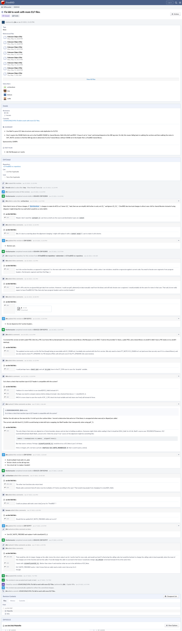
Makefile (10, 609)
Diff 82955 (27, 318)
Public (16, 16)
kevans (8, 115)
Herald (8, 188)
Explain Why (71, 583)
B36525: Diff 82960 (41, 469)
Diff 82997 (27, 525)
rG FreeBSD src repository (12, 166)
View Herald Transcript (34, 188)
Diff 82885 (27, 240)
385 (6, 396)
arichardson (11, 87)
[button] (180, 2)
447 (6, 368)
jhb (15, 22)
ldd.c (8, 612)
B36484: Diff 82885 (41, 251)
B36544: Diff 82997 (41, 539)
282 (6, 269)
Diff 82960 (27, 453)
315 (6, 217)
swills (9, 99)
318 (6, 502)
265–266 (8, 483)
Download (24, 310)
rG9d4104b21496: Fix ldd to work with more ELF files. (21, 121)
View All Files (91, 79)
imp (8, 91)
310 (6, 389)
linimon (9, 95)
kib (7, 113)
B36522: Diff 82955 (41, 329)
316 (6, 393)
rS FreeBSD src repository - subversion (50, 255)
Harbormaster (10, 196)
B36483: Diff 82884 (41, 196)
